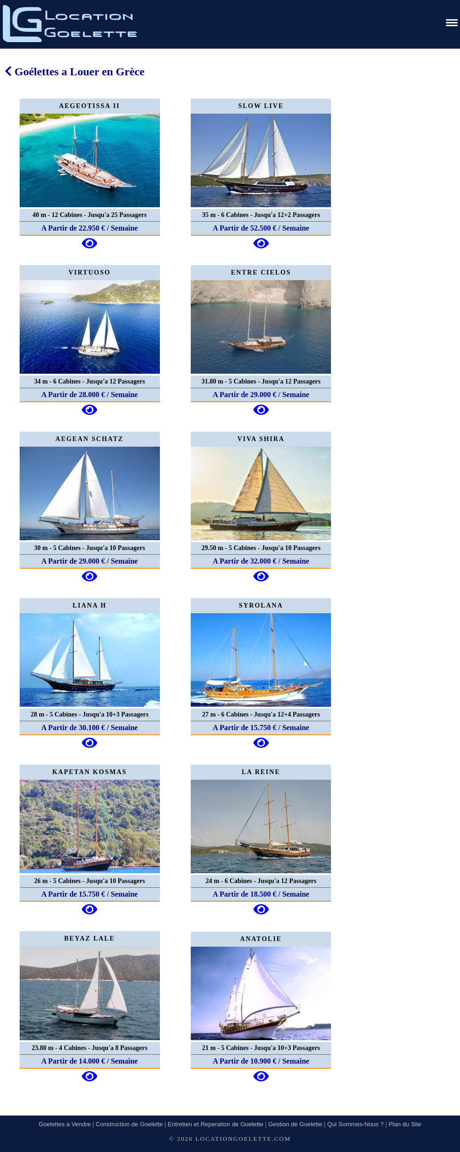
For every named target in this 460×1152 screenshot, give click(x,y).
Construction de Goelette (129, 1124)
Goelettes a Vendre (65, 1124)
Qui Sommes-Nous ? (355, 1124)
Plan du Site (404, 1124)
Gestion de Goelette (295, 1124)
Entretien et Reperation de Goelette (216, 1124)
